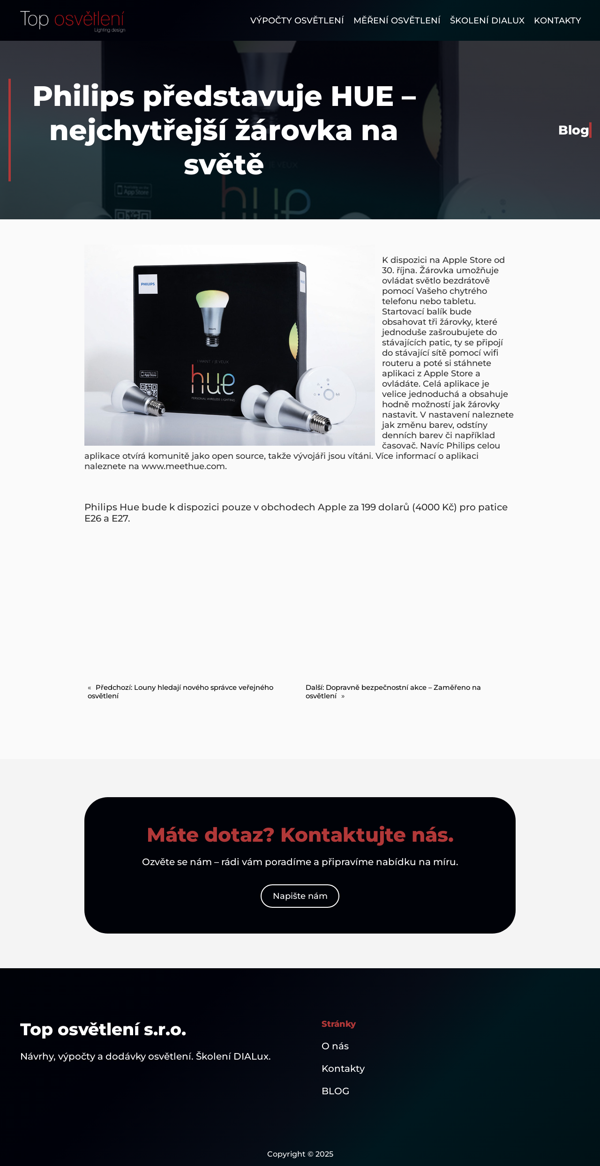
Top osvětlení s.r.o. (103, 1029)
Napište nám (300, 896)
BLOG (335, 1091)
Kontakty (343, 1068)
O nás (335, 1046)
